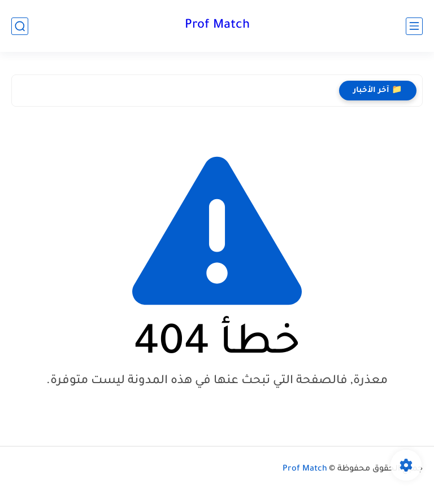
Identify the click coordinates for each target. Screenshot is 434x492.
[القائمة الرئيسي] (414, 26)
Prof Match (217, 26)
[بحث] (19, 26)
